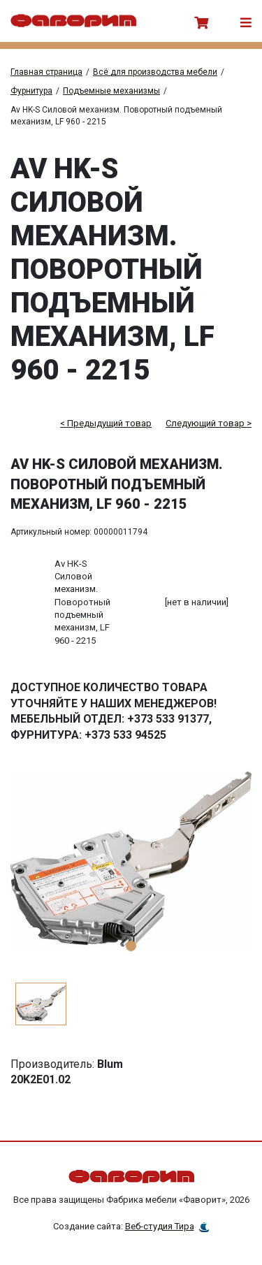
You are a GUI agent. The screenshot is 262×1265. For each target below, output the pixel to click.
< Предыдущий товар (106, 423)
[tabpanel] (131, 861)
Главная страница (46, 72)
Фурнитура (31, 91)
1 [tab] (131, 946)
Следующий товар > (209, 423)
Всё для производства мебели (155, 72)
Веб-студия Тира (159, 1226)
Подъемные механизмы (111, 91)
